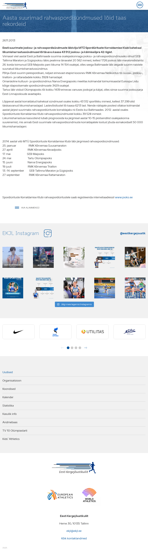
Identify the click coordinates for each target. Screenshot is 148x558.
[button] (68, 347)
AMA (4, 548)
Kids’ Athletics (11, 439)
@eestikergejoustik (133, 233)
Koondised (9, 388)
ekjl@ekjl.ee (74, 530)
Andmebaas (9, 422)
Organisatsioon (11, 380)
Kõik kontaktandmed (74, 538)
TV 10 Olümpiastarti (14, 430)
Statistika (8, 405)
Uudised (7, 372)
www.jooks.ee (124, 197)
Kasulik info (9, 414)
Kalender (7, 397)
